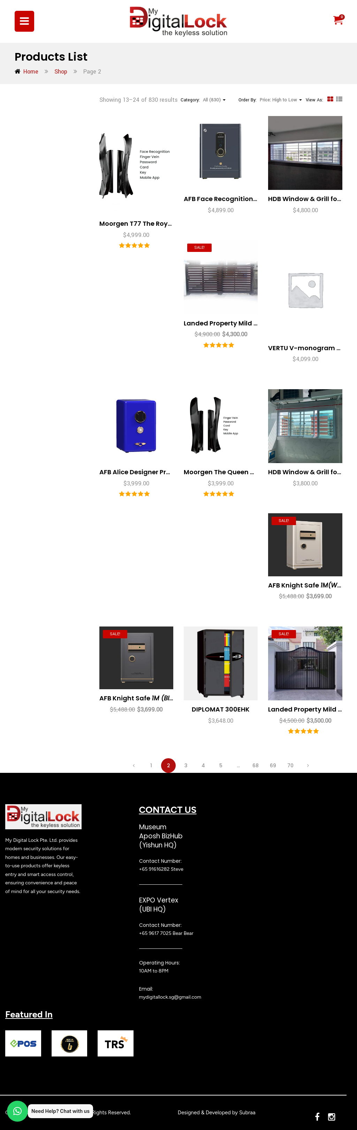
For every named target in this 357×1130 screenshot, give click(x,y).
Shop (60, 72)
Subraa (247, 1112)
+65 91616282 (154, 869)
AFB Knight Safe (310, 585)
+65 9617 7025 (155, 933)
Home (30, 72)
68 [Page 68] (255, 765)
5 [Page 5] (220, 765)
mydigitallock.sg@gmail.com (170, 997)
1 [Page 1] (151, 765)
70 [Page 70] (290, 765)
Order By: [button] (270, 100)
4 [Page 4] (203, 765)
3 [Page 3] (186, 765)
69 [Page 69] (273, 765)
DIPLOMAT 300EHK (221, 709)
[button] (337, 20)
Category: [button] (203, 100)
